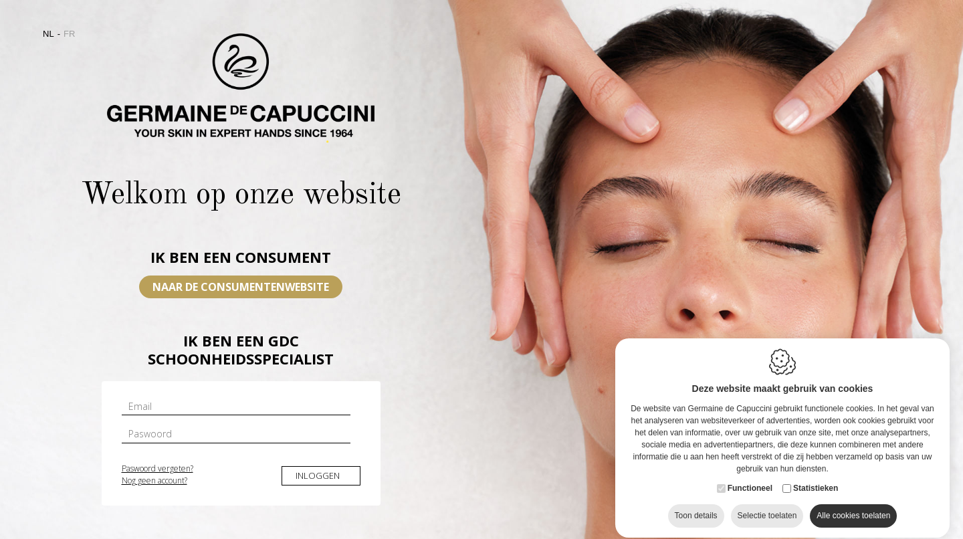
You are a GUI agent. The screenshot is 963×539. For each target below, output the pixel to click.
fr (69, 34)
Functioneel (750, 517)
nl (48, 34)
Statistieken (815, 517)
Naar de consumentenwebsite (240, 287)
